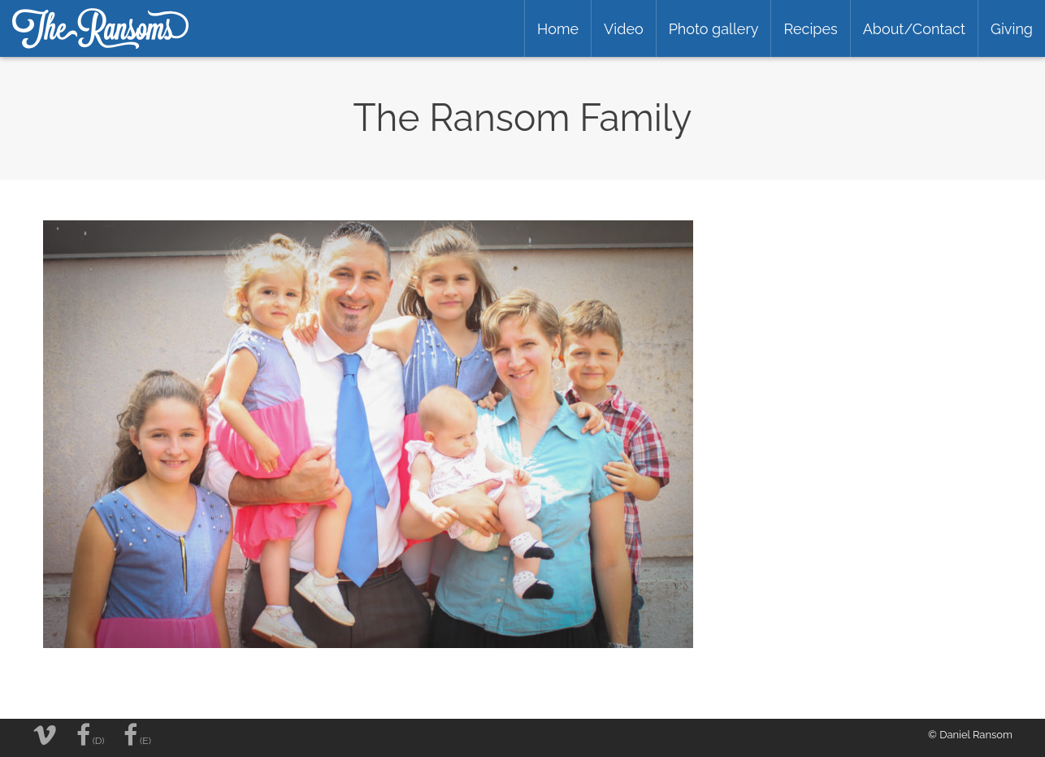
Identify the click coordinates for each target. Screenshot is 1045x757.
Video (624, 28)
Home (558, 28)
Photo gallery (714, 28)
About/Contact (914, 28)
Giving (1012, 28)
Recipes (810, 28)
